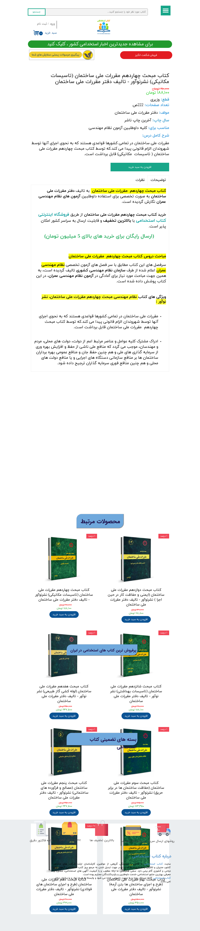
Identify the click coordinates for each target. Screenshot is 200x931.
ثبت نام (42, 24)
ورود (52, 24)
